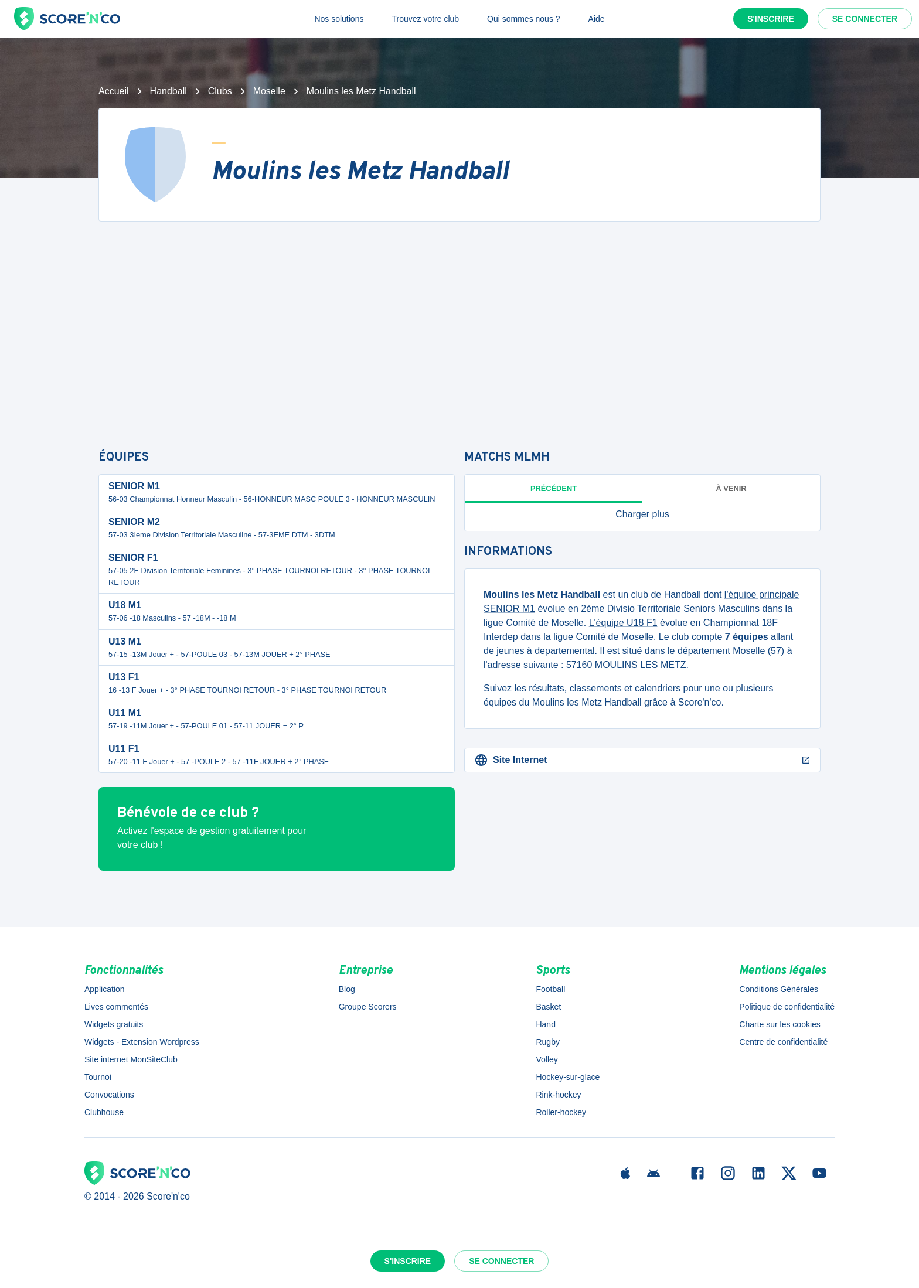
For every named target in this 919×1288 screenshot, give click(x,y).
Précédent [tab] (553, 488)
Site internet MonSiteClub (131, 1059)
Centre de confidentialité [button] (783, 1042)
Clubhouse (104, 1112)
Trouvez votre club (425, 18)
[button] (642, 514)
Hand (545, 1024)
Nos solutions (338, 18)
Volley (546, 1059)
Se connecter (864, 18)
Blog (347, 989)
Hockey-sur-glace (568, 1077)
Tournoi (97, 1077)
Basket (548, 1006)
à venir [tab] (731, 488)
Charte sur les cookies (780, 1024)
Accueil (113, 91)
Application (104, 989)
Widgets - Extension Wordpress (141, 1042)
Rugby (547, 1042)
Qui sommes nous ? (523, 18)
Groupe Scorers (368, 1006)
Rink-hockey (558, 1094)
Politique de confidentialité (787, 1006)
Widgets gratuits (113, 1024)
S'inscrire (770, 18)
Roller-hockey (561, 1112)
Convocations (109, 1094)
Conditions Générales (778, 989)
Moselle (269, 91)
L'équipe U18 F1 (623, 623)
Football (550, 989)
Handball (168, 91)
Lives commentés (116, 1006)
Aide (596, 18)
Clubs (220, 91)
